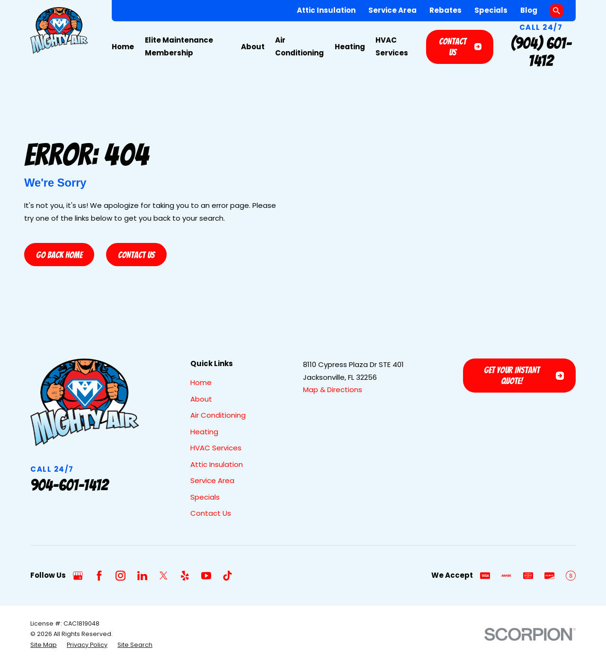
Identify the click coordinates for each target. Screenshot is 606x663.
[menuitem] (43, 645)
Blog (528, 10)
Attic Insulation (326, 10)
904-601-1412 (69, 485)
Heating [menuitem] (350, 47)
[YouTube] (206, 576)
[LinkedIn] (142, 576)
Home (201, 382)
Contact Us (460, 46)
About (201, 399)
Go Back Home (59, 255)
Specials (491, 10)
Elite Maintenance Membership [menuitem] (179, 46)
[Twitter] (164, 576)
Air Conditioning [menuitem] (299, 46)
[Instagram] (120, 576)
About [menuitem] (253, 47)
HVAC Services (215, 448)
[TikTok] (227, 576)
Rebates (445, 10)
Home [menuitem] (123, 47)
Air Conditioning (218, 415)
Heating (204, 432)
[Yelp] (185, 576)
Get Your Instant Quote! (524, 375)
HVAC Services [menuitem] (391, 46)
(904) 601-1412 (541, 52)
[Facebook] (99, 576)
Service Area (392, 10)
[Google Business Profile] (78, 576)
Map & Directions (332, 389)
